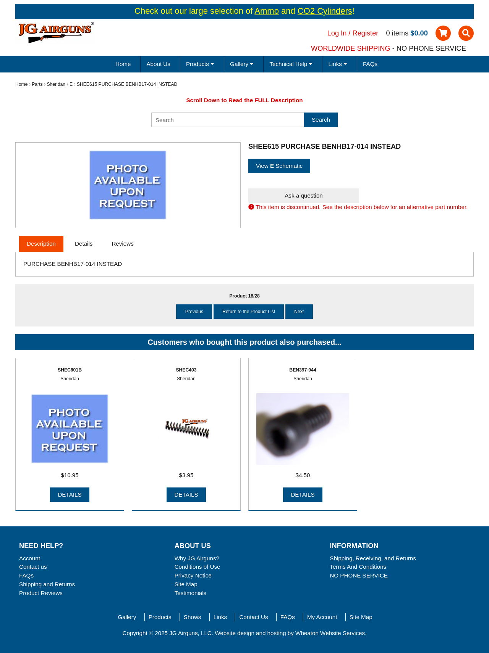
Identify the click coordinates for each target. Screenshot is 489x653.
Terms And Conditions (358, 566)
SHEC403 (186, 370)
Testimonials (191, 593)
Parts (37, 84)
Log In (337, 33)
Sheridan (56, 84)
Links (220, 617)
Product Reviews (41, 593)
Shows (192, 617)
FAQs (370, 64)
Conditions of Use (197, 566)
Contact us (33, 566)
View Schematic (279, 165)
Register (366, 33)
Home (123, 64)
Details (69, 494)
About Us (158, 64)
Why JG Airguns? (197, 558)
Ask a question (304, 195)
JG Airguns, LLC (190, 633)
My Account (322, 617)
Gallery (127, 617)
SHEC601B (70, 370)
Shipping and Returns (47, 584)
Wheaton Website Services (330, 633)
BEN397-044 (302, 370)
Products (160, 617)
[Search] (227, 120)
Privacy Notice (193, 575)
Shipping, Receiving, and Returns (373, 558)
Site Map (186, 584)
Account (29, 558)
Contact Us (253, 617)
